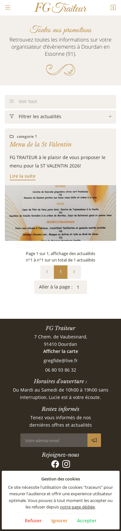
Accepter (86, 520)
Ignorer (59, 520)
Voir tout (23, 101)
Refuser (33, 520)
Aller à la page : (63, 287)
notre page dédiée (77, 507)
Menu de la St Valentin (41, 144)
